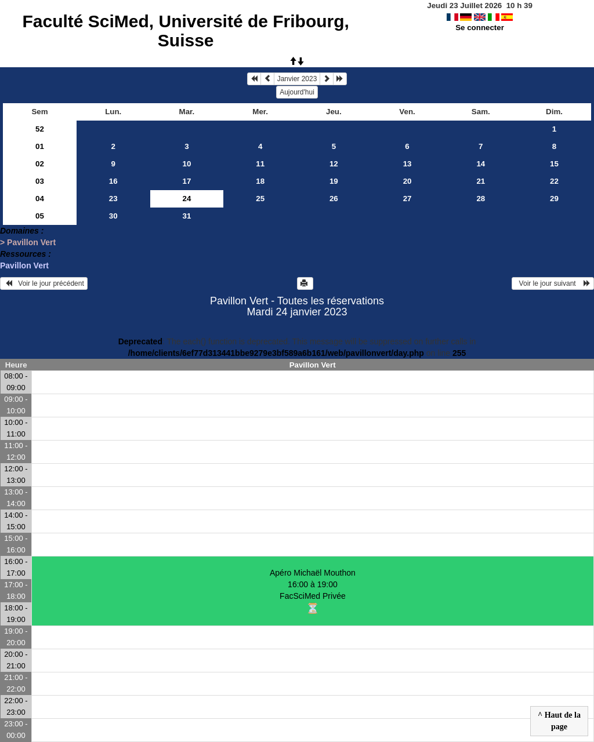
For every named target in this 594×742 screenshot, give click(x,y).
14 (480, 163)
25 (260, 198)
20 (407, 181)
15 (554, 163)
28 (480, 198)
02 (39, 163)
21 (480, 181)
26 (333, 198)
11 (260, 163)
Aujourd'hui (297, 92)
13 (407, 163)
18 (260, 181)
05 (39, 216)
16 (113, 181)
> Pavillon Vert (28, 242)
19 (333, 181)
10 (187, 163)
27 (407, 198)
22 (554, 181)
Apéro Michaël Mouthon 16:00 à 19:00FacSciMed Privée (313, 591)
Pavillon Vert (24, 265)
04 (39, 198)
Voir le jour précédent (43, 283)
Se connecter (479, 27)
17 (187, 181)
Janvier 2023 (297, 79)
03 (39, 181)
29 (554, 198)
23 (113, 198)
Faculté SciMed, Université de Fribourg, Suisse (185, 31)
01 (39, 146)
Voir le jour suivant (553, 283)
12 (333, 163)
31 (187, 216)
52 (39, 129)
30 (113, 216)
